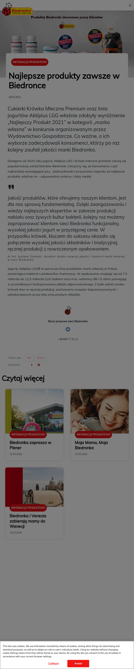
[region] (67, 655)
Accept (78, 663)
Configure (53, 663)
